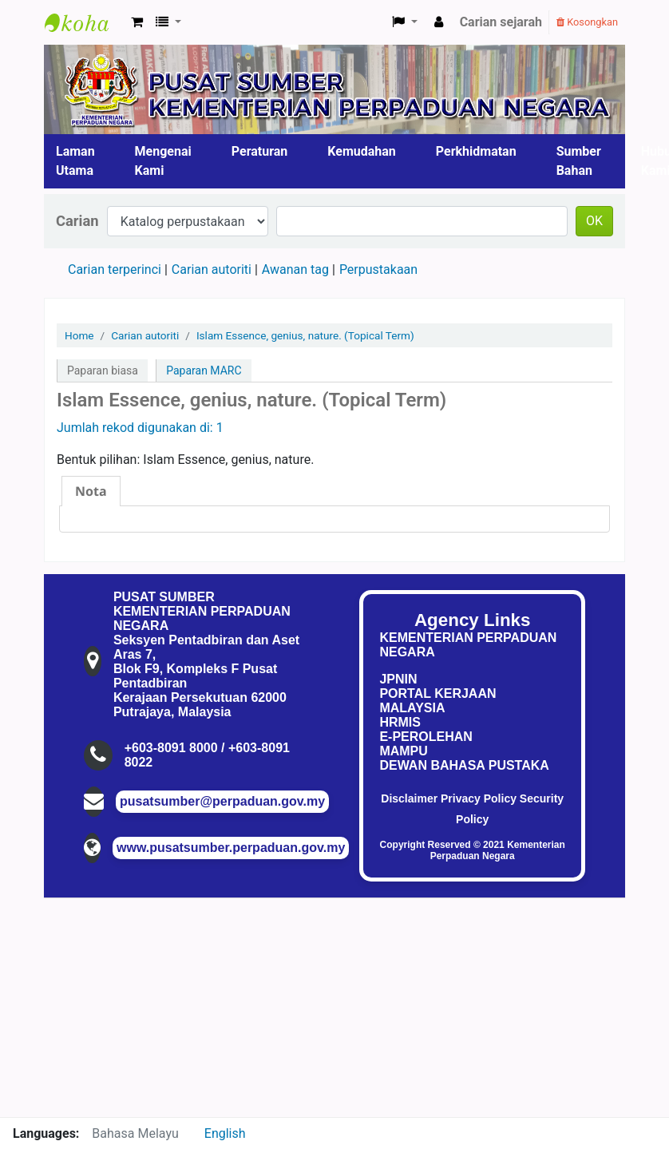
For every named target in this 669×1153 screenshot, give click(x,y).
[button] (137, 22)
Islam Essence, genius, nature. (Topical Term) (305, 335)
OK (594, 220)
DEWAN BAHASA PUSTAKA (463, 765)
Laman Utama (75, 161)
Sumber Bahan (578, 161)
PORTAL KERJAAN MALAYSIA (437, 701)
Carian (77, 220)
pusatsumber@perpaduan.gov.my (222, 801)
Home (79, 335)
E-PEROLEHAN (425, 736)
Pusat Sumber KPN (85, 22)
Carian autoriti (211, 269)
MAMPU (403, 751)
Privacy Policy (479, 798)
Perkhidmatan (476, 151)
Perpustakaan (378, 269)
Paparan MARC (203, 370)
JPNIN (398, 679)
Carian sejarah (501, 22)
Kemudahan (361, 151)
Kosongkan (587, 22)
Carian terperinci (114, 269)
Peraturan (260, 151)
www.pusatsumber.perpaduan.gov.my (231, 847)
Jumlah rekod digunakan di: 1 (140, 427)
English (225, 1133)
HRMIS (400, 722)
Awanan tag (295, 269)
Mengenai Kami (163, 161)
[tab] (91, 491)
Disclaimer (409, 798)
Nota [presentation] (91, 491)
